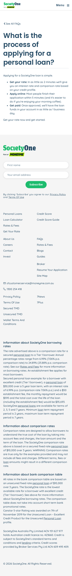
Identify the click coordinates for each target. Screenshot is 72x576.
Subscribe (36, 184)
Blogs (40, 250)
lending (26, 542)
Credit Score (44, 213)
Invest (7, 256)
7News (41, 296)
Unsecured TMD (12, 314)
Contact (8, 250)
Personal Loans (12, 213)
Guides (41, 256)
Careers (8, 244)
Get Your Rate (11, 231)
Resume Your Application (52, 269)
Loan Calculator (13, 219)
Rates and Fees (29, 366)
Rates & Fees (11, 225)
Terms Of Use (11, 302)
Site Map (42, 275)
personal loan (21, 355)
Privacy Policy (11, 296)
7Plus (40, 302)
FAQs (40, 239)
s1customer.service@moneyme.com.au (30, 283)
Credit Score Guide (48, 219)
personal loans (27, 405)
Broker (41, 264)
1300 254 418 (14, 289)
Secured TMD (11, 308)
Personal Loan (52, 518)
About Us (8, 239)
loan (40, 409)
